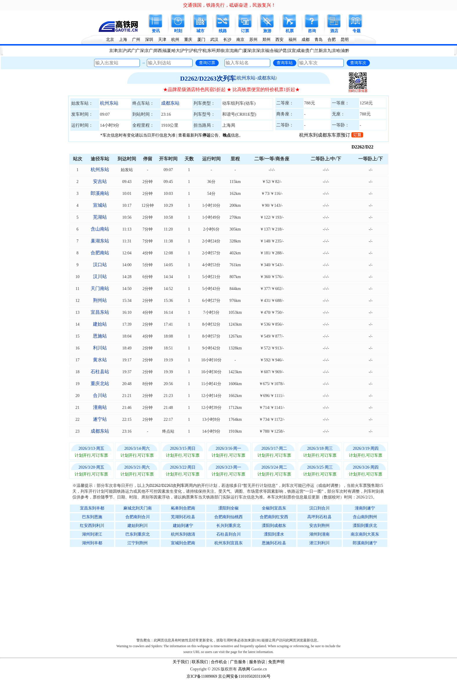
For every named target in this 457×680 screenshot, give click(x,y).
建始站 (100, 324)
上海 (123, 39)
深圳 (149, 39)
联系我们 (200, 662)
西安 (279, 39)
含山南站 (100, 228)
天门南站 (100, 288)
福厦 (167, 50)
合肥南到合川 (137, 517)
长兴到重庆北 (228, 525)
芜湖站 (100, 217)
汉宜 (292, 50)
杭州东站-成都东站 (256, 77)
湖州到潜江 (92, 534)
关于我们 (181, 662)
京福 (265, 50)
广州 (136, 39)
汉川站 (100, 276)
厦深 (247, 50)
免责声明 (276, 662)
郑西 (158, 50)
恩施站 (100, 335)
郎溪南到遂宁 (365, 543)
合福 (274, 50)
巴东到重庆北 (137, 534)
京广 (149, 50)
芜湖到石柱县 (183, 517)
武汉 (214, 39)
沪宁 (184, 50)
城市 (200, 31)
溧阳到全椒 (228, 508)
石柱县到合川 (228, 534)
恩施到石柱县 (274, 543)
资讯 (156, 31)
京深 (256, 50)
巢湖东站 (100, 240)
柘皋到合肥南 (183, 508)
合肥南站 (100, 252)
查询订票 (207, 62)
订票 (245, 31)
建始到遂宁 (183, 525)
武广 (131, 50)
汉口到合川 (319, 508)
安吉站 (100, 181)
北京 (110, 39)
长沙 (227, 39)
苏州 (253, 39)
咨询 (312, 31)
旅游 (267, 31)
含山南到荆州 (365, 517)
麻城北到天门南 (137, 508)
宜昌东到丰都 (92, 508)
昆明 (345, 39)
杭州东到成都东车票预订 (331, 135)
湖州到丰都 (92, 543)
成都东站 (170, 103)
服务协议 (257, 662)
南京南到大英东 (365, 534)
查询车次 (358, 62)
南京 (240, 39)
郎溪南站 (100, 193)
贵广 (310, 50)
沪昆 (283, 50)
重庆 (188, 39)
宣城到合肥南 (183, 543)
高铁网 (244, 669)
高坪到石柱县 (319, 517)
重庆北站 (100, 383)
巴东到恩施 (92, 517)
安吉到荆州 (319, 525)
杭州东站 (109, 103)
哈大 (176, 50)
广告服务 (238, 662)
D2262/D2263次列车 (208, 78)
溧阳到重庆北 (365, 525)
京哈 (336, 50)
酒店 (334, 31)
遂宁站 (100, 419)
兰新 (319, 50)
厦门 (201, 39)
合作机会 (219, 662)
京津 (113, 50)
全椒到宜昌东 (274, 508)
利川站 (100, 347)
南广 (238, 50)
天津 (162, 39)
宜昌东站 (100, 312)
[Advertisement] (231, 591)
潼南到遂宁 (365, 508)
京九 (327, 50)
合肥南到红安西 (274, 517)
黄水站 (100, 359)
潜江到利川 (319, 543)
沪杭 (193, 50)
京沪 (122, 50)
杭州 (175, 39)
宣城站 (100, 205)
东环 (211, 50)
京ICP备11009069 (202, 676)
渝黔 (345, 50)
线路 (223, 31)
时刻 (178, 31)
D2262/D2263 (372, 146)
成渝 (301, 50)
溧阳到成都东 (274, 525)
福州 (292, 39)
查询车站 (285, 62)
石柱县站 (100, 371)
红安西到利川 (92, 525)
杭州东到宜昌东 (228, 543)
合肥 (332, 39)
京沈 (229, 50)
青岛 (319, 39)
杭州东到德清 (183, 534)
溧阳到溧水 (274, 534)
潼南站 (100, 407)
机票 (290, 31)
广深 (140, 50)
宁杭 (202, 50)
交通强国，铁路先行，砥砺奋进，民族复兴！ (229, 5)
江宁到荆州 (137, 543)
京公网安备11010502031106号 (244, 676)
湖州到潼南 (319, 534)
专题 (356, 31)
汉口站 (100, 264)
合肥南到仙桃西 (228, 517)
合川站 (100, 395)
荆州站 (100, 300)
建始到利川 (137, 525)
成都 (305, 39)
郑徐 (220, 50)
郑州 (266, 39)
